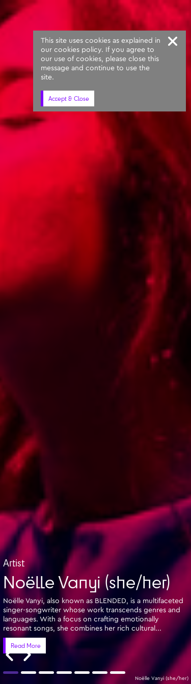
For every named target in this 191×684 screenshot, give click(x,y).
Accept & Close (68, 98)
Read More (26, 645)
